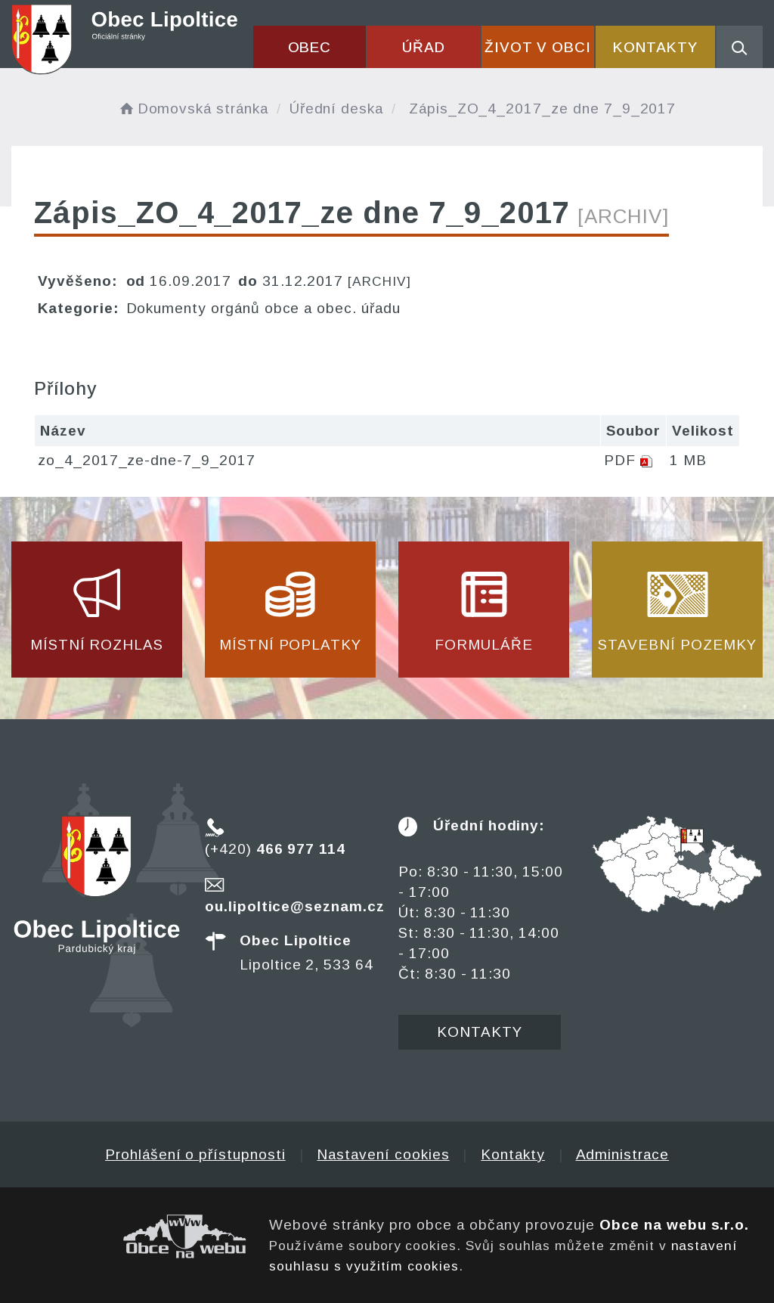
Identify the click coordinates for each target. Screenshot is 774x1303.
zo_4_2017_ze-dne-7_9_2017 (146, 460)
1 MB (688, 460)
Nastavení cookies (383, 1154)
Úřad (423, 47)
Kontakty (655, 47)
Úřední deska (336, 108)
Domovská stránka (192, 108)
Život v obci (538, 47)
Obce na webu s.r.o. (674, 1225)
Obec (310, 47)
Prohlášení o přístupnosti (195, 1154)
